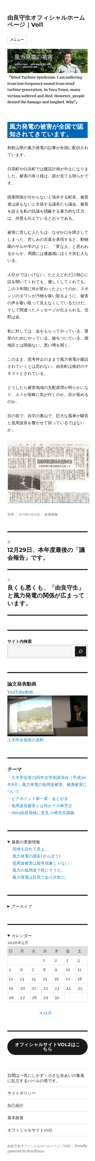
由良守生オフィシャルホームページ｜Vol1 (38, 1146)
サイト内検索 (19, 641)
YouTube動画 (20, 691)
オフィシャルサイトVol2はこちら (47, 1047)
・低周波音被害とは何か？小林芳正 (39, 805)
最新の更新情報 (26, 841)
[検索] (80, 651)
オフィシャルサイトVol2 (29, 1130)
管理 (10, 514)
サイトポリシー (21, 1093)
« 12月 (46, 1012)
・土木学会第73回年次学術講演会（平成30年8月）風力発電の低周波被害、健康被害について (47, 784)
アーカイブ (22, 906)
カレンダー (22, 935)
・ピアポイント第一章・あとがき (37, 798)
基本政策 (15, 1117)
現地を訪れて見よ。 (30, 848)
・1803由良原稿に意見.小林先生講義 (40, 812)
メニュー (17, 40)
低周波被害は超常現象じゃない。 (42, 863)
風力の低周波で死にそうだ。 (38, 870)
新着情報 (51, 514)
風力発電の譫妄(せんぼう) (36, 855)
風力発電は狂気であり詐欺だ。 (40, 877)
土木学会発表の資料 (25, 739)
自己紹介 (15, 1105)
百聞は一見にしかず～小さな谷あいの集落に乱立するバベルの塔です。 (45, 1078)
